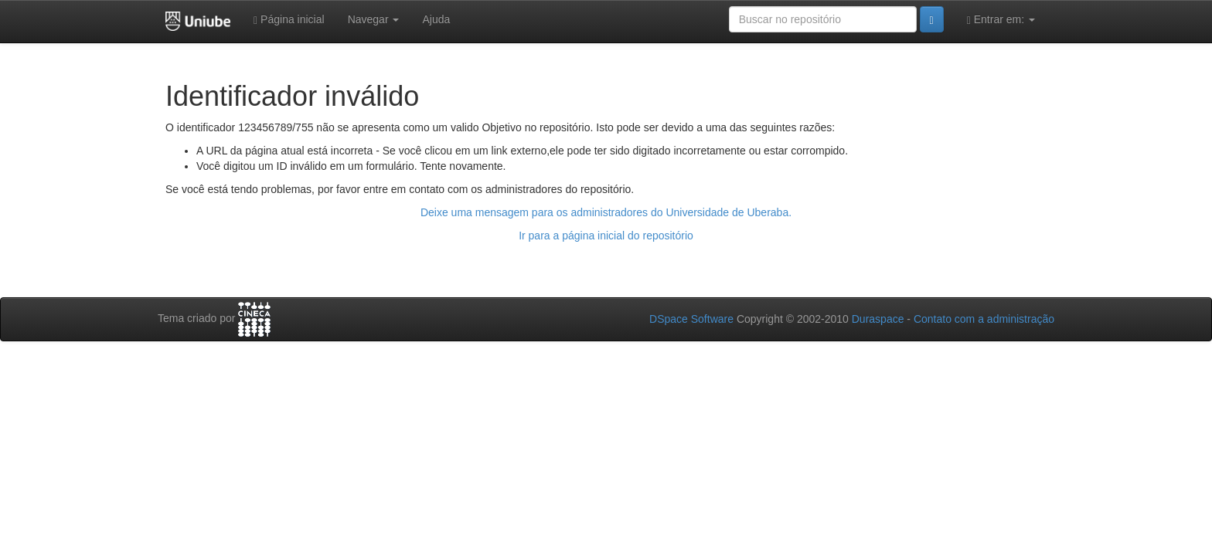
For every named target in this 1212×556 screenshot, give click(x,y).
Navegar (374, 19)
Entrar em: (1001, 19)
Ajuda (436, 19)
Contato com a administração (984, 319)
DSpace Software (691, 319)
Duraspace (878, 319)
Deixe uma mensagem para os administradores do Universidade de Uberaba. (606, 212)
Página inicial (289, 19)
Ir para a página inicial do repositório (606, 235)
